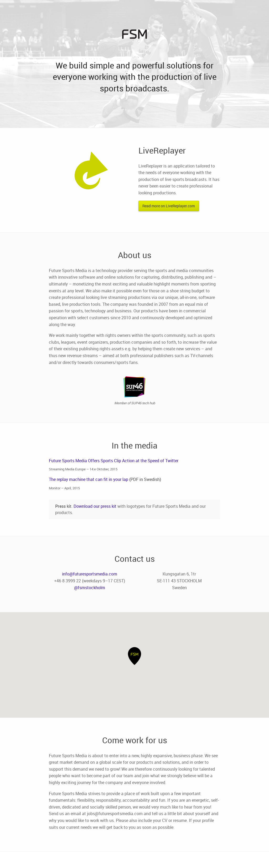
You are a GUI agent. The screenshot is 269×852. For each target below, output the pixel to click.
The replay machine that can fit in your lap (88, 479)
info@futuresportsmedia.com (89, 574)
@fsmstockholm (89, 587)
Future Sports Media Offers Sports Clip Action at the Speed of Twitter (113, 461)
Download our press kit (95, 506)
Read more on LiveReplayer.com (168, 205)
